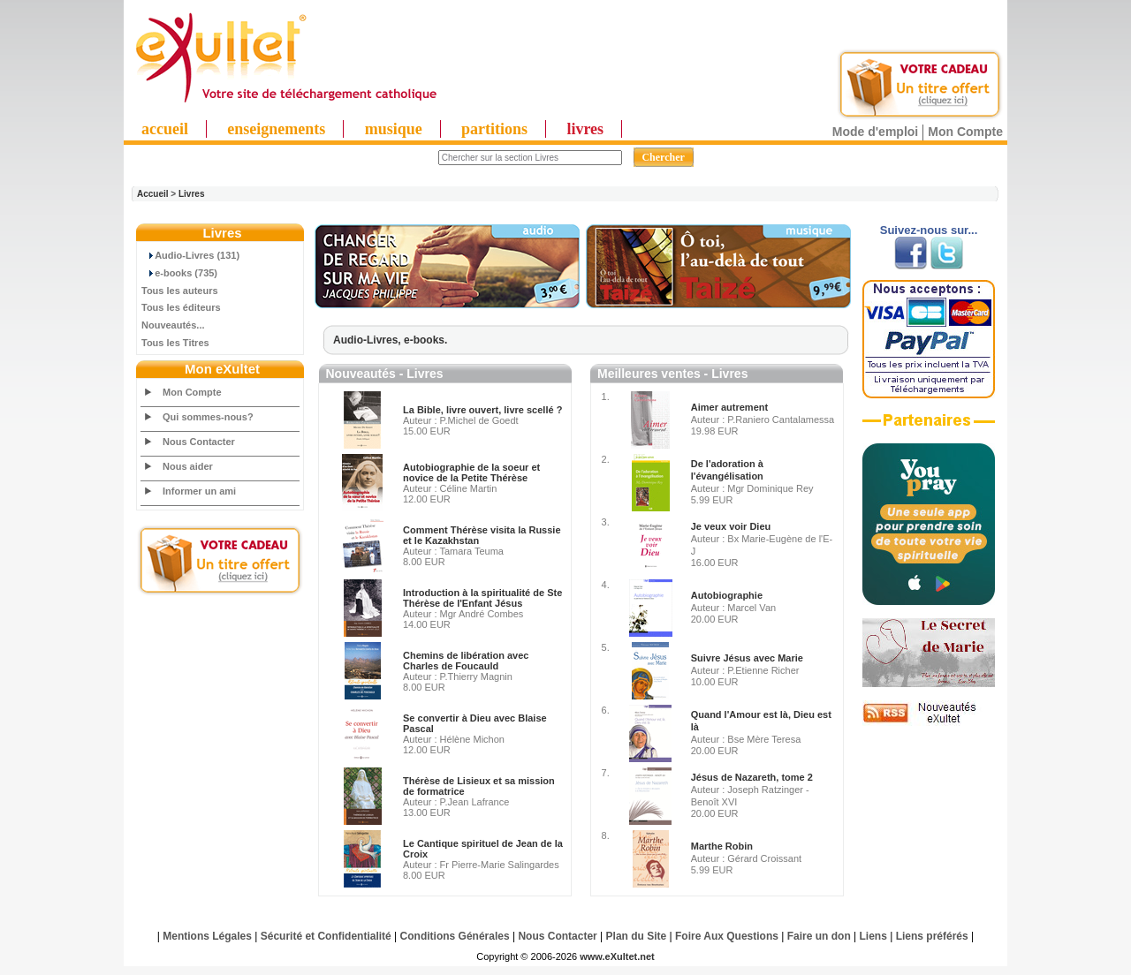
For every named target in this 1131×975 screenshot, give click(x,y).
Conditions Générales (455, 936)
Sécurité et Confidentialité (326, 936)
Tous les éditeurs (181, 307)
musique (393, 129)
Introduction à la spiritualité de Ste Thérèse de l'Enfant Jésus (482, 597)
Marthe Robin (722, 846)
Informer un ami (199, 491)
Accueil (153, 194)
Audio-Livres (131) (190, 255)
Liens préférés (932, 936)
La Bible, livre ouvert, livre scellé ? (482, 409)
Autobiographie (727, 595)
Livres (191, 194)
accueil (164, 129)
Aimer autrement (729, 407)
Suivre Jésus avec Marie (747, 658)
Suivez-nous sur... (929, 230)
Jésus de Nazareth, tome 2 (752, 777)
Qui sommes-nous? (208, 417)
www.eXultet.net (617, 956)
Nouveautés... (173, 325)
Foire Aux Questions (726, 936)
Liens (873, 936)
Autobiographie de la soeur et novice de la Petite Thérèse (471, 472)
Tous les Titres (175, 342)
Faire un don (819, 936)
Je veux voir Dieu (731, 526)
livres (584, 129)
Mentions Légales (207, 936)
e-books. (425, 340)
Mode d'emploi (875, 132)
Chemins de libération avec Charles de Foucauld (465, 660)
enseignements (276, 129)
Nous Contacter (199, 441)
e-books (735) (179, 273)
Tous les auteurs (179, 290)
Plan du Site (636, 936)
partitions (494, 129)
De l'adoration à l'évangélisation (727, 469)
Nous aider (188, 466)
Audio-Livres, (368, 340)
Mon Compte (965, 132)
